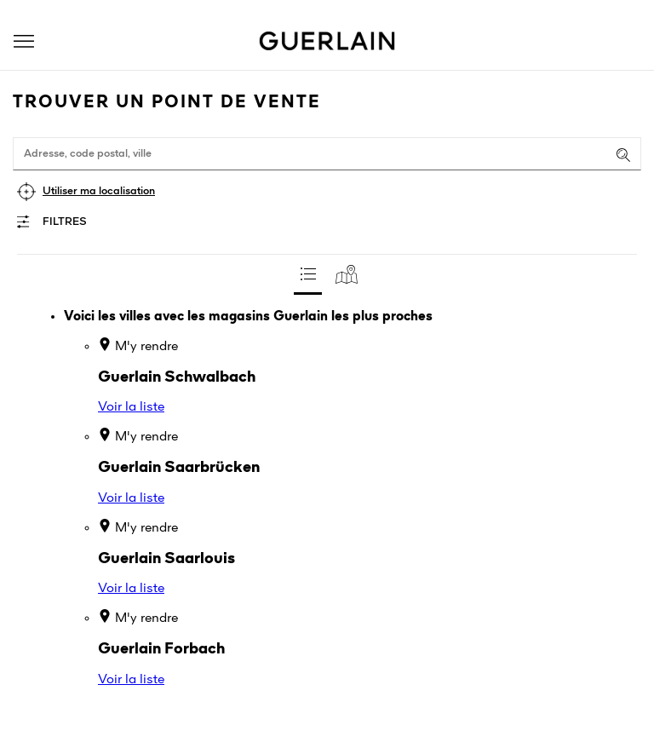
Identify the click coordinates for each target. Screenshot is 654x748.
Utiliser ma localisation (99, 191)
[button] (24, 41)
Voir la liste (131, 407)
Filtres (65, 221)
